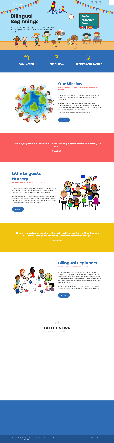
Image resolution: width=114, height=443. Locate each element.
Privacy (93, 438)
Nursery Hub (43, 440)
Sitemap (99, 438)
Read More (64, 120)
